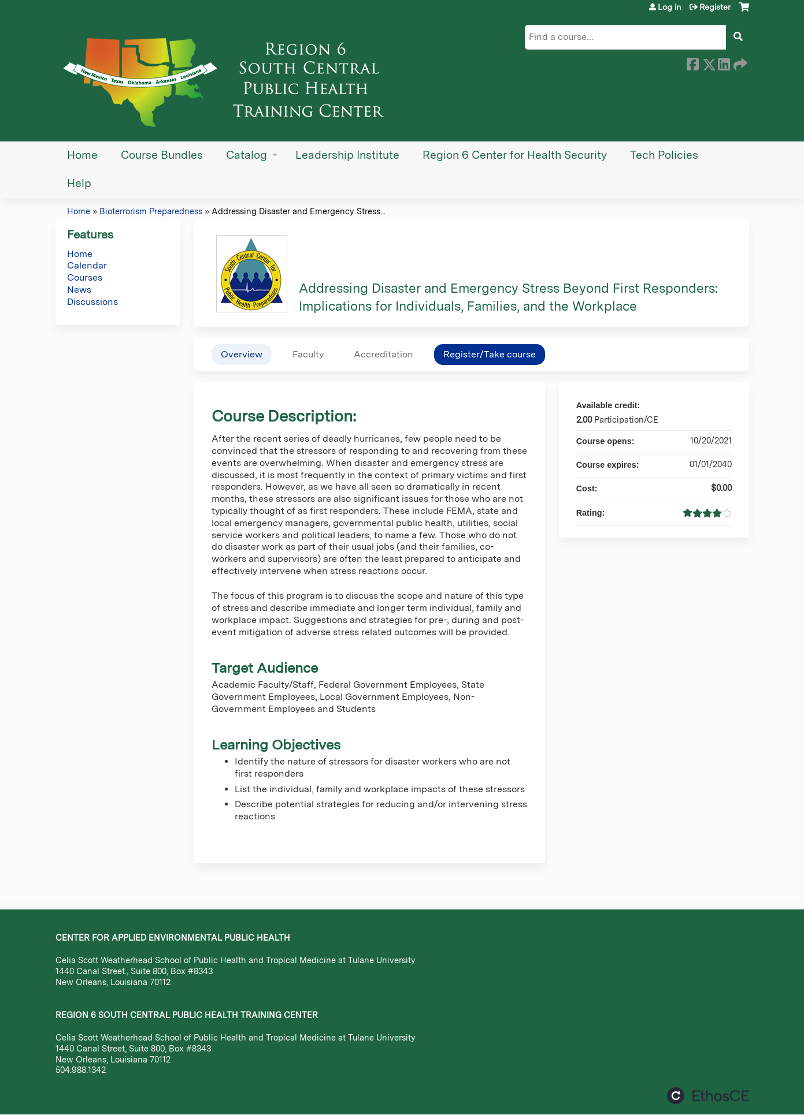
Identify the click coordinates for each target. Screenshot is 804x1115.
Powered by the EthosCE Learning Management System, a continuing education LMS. (708, 1095)
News (79, 289)
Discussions (92, 301)
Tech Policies (664, 155)
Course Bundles (162, 155)
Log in (669, 7)
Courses (84, 277)
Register (715, 7)
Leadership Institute (347, 155)
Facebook (692, 62)
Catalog (246, 155)
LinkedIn (723, 62)
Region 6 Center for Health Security (515, 155)
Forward (739, 62)
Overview (241, 354)
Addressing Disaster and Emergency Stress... (299, 211)
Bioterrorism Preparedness (150, 211)
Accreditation (383, 354)
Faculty (308, 354)
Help (79, 183)
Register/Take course (489, 354)
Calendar (87, 265)
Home (82, 155)
